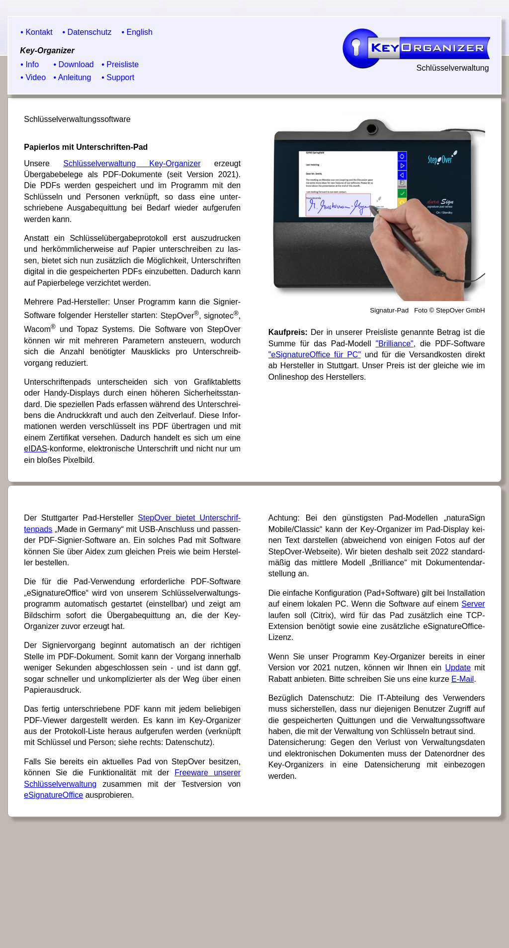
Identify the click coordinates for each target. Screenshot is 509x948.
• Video (33, 77)
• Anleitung (72, 77)
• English (137, 32)
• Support (117, 77)
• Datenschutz (87, 32)
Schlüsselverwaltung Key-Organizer (131, 163)
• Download (74, 64)
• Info (29, 64)
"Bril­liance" (395, 343)
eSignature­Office (53, 795)
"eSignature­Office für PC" (314, 354)
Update (458, 667)
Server (473, 604)
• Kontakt (36, 32)
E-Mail (462, 679)
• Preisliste (120, 64)
